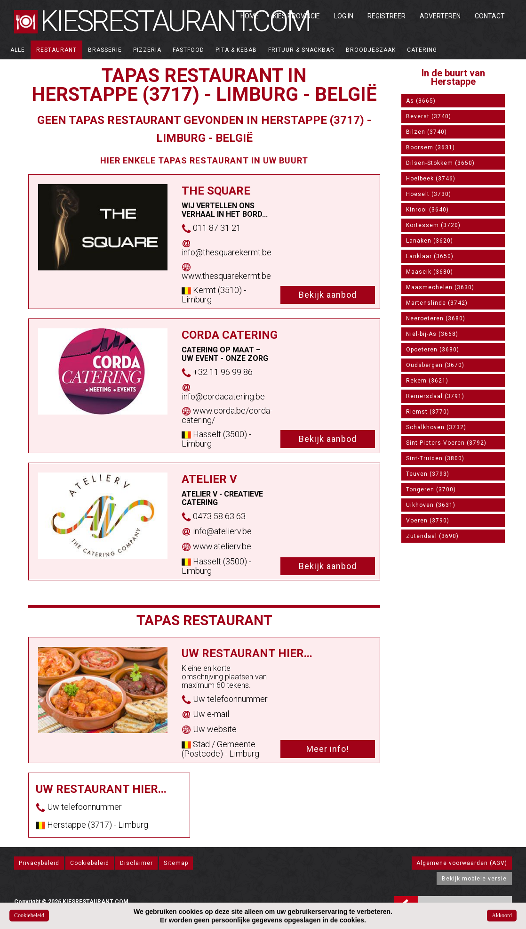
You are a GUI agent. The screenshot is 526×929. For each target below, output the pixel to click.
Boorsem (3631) (430, 147)
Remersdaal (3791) (435, 396)
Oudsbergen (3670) (435, 365)
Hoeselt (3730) (428, 194)
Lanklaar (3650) (430, 256)
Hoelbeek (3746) (430, 178)
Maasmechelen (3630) (440, 287)
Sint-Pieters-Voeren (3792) (446, 443)
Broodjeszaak (371, 50)
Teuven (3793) (427, 474)
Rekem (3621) (427, 380)
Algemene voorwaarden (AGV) (461, 863)
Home (249, 16)
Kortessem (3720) (433, 225)
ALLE (17, 50)
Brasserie (105, 50)
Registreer (386, 16)
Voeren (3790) (427, 520)
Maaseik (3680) (429, 272)
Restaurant (56, 50)
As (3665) (421, 101)
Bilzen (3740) (426, 132)
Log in (343, 16)
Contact (490, 16)
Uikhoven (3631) (430, 505)
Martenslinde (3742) (437, 303)
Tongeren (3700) (431, 489)
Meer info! (327, 749)
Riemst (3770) (427, 411)
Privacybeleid (39, 863)
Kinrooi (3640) (427, 209)
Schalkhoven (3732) (436, 427)
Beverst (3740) (428, 116)
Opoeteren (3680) (432, 349)
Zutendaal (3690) (432, 536)
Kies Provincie (296, 16)
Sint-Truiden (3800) (435, 458)
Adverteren (440, 16)
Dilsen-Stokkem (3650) (440, 163)
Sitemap (176, 863)
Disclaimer (136, 863)
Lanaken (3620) (429, 240)
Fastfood (188, 50)
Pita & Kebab (236, 50)
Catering (422, 50)
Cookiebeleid (89, 863)
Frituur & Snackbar (301, 50)
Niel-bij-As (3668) (432, 334)
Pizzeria (147, 50)
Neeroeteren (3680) (435, 318)
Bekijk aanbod (328, 295)
